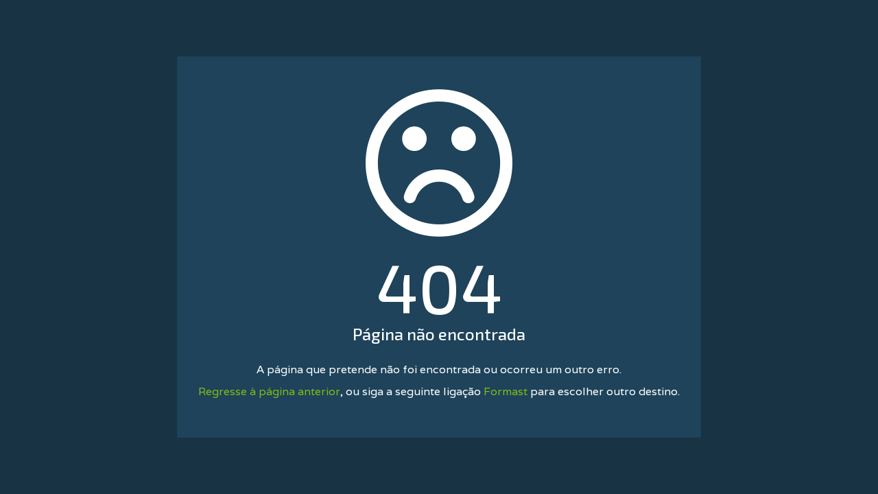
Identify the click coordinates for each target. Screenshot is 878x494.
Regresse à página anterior (269, 391)
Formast (505, 391)
